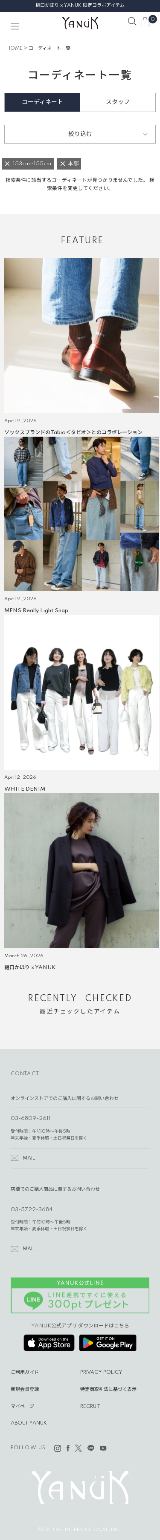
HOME (14, 48)
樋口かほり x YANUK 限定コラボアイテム (80, 5)
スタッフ (118, 102)
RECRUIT (90, 1406)
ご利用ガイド (25, 1372)
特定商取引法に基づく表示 (108, 1389)
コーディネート (42, 102)
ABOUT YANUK (29, 1423)
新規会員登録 (25, 1389)
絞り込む (80, 134)
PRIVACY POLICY (101, 1372)
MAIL (29, 1158)
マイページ (22, 1406)
